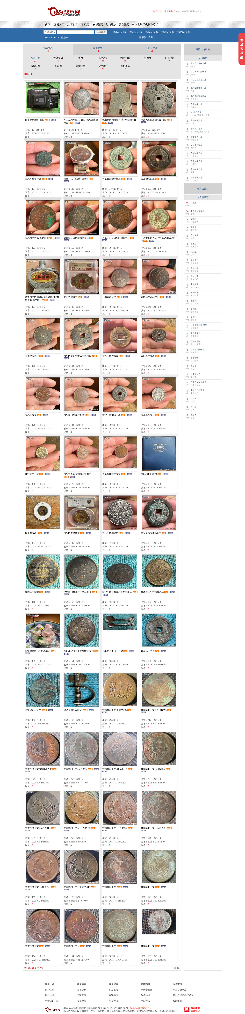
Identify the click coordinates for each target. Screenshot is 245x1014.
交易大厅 (59, 24)
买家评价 (113, 1001)
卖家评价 (81, 1001)
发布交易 (81, 990)
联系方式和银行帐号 (183, 995)
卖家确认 (81, 995)
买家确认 (113, 995)
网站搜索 (145, 1001)
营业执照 (170, 1011)
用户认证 (49, 995)
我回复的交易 (183, 32)
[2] (28, 74)
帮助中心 (177, 1001)
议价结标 (145, 995)
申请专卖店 (146, 990)
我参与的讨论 (135, 32)
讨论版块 (111, 24)
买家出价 (113, 990)
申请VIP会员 (51, 1001)
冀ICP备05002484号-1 (140, 1008)
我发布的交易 (151, 32)
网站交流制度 (180, 990)
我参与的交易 (167, 32)
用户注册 (49, 990)
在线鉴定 (98, 24)
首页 (47, 24)
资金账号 (124, 24)
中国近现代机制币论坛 (145, 24)
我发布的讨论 (119, 32)
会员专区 (72, 24)
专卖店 (85, 24)
